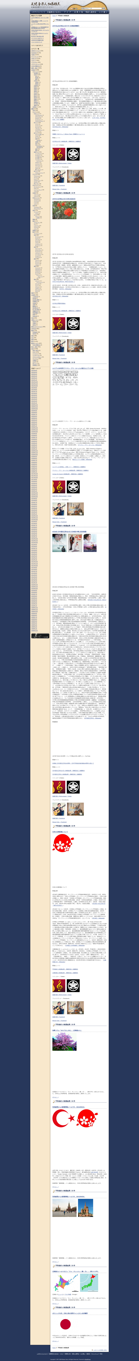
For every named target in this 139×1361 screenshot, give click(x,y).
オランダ (37, 283)
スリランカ (37, 125)
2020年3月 (34, 422)
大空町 (35, 80)
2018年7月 (34, 460)
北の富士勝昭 (36, 299)
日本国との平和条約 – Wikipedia (74, 945)
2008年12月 (34, 630)
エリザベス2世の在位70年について (40, 24)
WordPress (87, 1359)
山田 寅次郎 (94, 1172)
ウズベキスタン (38, 115)
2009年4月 (34, 623)
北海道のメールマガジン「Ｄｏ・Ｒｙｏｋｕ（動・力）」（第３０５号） (75, 1271)
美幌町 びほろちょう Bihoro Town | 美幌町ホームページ (68, 134)
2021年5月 (34, 395)
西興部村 (36, 102)
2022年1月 (34, 380)
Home (54, 15)
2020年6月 (34, 416)
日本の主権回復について (60, 832)
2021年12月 (34, 382)
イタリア (37, 260)
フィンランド (38, 254)
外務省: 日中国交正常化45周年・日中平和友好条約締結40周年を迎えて (73, 763)
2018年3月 (34, 468)
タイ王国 (37, 158)
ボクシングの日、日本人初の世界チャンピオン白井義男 (70, 1313)
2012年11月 (34, 540)
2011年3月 (34, 579)
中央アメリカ (36, 197)
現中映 (34, 333)
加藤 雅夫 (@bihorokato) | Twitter (62, 163)
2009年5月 (34, 621)
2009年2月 (34, 626)
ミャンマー (37, 166)
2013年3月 (34, 533)
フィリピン (37, 159)
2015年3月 (34, 487)
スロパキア (37, 239)
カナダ (35, 214)
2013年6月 (34, 527)
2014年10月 (34, 496)
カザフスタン (38, 116)
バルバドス (36, 194)
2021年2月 (34, 401)
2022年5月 (34, 372)
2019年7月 (34, 437)
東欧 (35, 266)
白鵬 (34, 314)
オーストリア (38, 236)
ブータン (37, 131)
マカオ (36, 136)
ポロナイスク (40, 276)
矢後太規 (35, 316)
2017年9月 (34, 479)
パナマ (35, 203)
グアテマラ (36, 199)
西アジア (36, 171)
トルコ (36, 242)
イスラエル (36, 207)
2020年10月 (34, 408)
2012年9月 (34, 544)
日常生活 (33, 328)
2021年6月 (34, 393)
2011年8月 (34, 569)
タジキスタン (38, 119)
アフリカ (35, 174)
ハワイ (36, 213)
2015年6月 (34, 481)
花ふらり (35, 363)
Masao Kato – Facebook (59, 189)
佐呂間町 (36, 73)
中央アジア (36, 113)
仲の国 (34, 298)
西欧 (35, 279)
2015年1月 (34, 491)
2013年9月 (34, 521)
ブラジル (36, 227)
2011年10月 (34, 565)
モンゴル (37, 137)
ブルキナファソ (37, 180)
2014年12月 (34, 493)
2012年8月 (34, 546)
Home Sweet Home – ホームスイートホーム (40, 30)
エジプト (36, 177)
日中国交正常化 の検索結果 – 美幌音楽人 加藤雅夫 (67, 774)
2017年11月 (34, 475)
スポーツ (33, 60)
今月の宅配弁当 (35, 66)
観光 (32, 341)
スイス (36, 238)
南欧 (35, 258)
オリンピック (35, 56)
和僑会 (34, 230)
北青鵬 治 (35, 301)
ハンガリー (37, 244)
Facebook (34, 53)
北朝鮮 (36, 141)
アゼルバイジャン (39, 172)
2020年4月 (34, 420)
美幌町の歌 (68, 1353)
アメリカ (36, 211)
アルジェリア (37, 175)
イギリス (37, 280)
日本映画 (35, 332)
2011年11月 (34, 563)
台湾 (36, 143)
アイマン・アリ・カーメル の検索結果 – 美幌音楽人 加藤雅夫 (70, 470)
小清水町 (36, 85)
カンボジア (37, 155)
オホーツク (35, 71)
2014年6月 (34, 504)
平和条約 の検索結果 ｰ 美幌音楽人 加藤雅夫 (65, 969)
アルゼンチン (37, 222)
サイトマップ (95, 1353)
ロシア (36, 273)
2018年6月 (34, 462)
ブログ (61, 1353)
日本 (36, 144)
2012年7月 (34, 548)
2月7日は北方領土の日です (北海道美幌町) (65, 26)
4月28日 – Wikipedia (98, 918)
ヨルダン (36, 182)
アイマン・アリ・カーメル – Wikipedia (89, 445)
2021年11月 (34, 384)
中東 (34, 205)
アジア (34, 112)
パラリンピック (35, 64)
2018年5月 (34, 464)
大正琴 (34, 361)
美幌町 (35, 99)
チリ (35, 224)
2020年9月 (34, 410)
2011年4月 (34, 577)
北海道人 (35, 107)
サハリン (38, 275)
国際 (32, 109)
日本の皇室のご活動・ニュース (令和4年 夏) (39, 21)
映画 (32, 330)
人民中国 (38, 140)
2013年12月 (34, 515)
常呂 (36, 76)
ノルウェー (37, 252)
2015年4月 (34, 485)
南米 (34, 221)
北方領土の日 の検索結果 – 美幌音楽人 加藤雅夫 (66, 141)
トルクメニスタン (39, 121)
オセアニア (35, 185)
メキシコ (36, 196)
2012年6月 (34, 550)
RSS (101, 1353)
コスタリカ (36, 200)
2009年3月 (34, 625)
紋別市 (35, 94)
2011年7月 (34, 571)
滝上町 (35, 92)
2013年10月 (34, 519)
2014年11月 (34, 494)
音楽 (32, 348)
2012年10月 (34, 542)
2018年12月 (34, 450)
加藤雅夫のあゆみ (54, 1353)
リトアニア (37, 257)
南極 (34, 219)
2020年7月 (34, 414)
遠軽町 (35, 105)
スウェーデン (38, 250)
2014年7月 (34, 502)
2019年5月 (34, 441)
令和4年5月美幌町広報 (37, 40)
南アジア (36, 122)
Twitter (33, 54)
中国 (36, 138)
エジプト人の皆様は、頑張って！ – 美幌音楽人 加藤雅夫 (69, 467)
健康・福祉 (34, 68)
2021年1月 (34, 403)
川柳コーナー (35, 320)
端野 (36, 79)
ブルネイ (37, 162)
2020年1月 (34, 426)
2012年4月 (34, 554)
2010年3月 (34, 602)
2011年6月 (34, 573)
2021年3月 (34, 399)
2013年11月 (34, 517)
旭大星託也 (35, 307)
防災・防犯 (34, 347)
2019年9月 (34, 433)
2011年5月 (34, 575)
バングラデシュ (38, 130)
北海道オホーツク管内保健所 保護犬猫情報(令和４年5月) (39, 27)
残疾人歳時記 (75, 1353)
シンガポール (38, 156)
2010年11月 (34, 586)
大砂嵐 (34, 303)
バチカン (37, 264)
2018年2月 (34, 470)
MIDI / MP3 (35, 350)
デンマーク (37, 251)
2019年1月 (34, 449)
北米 (34, 210)
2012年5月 (34, 552)
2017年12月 (34, 473)
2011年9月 (34, 567)
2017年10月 (34, 477)
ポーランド (37, 245)
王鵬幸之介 (35, 311)
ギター (34, 352)
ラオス (36, 168)
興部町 (35, 100)
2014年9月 (34, 498)
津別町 (35, 88)
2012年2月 (34, 558)
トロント (37, 216)
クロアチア (37, 269)
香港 (36, 150)
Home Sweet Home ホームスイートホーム (39, 34)
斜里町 (35, 86)
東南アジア (36, 152)
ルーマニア (37, 272)
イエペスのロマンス (36, 42)
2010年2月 (34, 603)
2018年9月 (34, 456)
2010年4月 (34, 600)
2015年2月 (34, 489)
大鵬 (34, 304)
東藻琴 (36, 83)
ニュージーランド (38, 189)
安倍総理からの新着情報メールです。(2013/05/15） (68, 1107)
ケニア (35, 179)
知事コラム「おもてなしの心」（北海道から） (67, 1030)
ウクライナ (37, 267)
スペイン (37, 263)
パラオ (35, 191)
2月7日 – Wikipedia (65, 289)
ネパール (37, 127)
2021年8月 (34, 389)
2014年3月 (34, 510)
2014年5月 (34, 506)
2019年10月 (34, 431)
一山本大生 (35, 296)
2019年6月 (34, 439)
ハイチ (35, 202)
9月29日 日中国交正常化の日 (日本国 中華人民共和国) (69, 531)
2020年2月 (34, 424)
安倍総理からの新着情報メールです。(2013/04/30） (68, 1196)
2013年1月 (34, 537)
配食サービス (35, 343)
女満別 (36, 82)
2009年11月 (34, 609)
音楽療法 (35, 365)
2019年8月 (34, 435)
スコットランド (40, 282)
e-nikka (38, 217)
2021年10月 (34, 385)
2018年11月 (34, 452)
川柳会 (34, 323)
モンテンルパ (39, 160)
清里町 (35, 89)
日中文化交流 (39, 146)
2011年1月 (34, 582)
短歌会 (34, 324)
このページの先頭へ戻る (100, 1350)
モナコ (36, 291)
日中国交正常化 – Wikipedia (93, 718)
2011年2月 (34, 581)
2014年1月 (34, 514)
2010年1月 (34, 605)
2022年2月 (34, 378)
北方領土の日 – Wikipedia (60, 127)
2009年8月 (34, 615)
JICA (34, 110)
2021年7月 (34, 391)
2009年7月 (34, 617)
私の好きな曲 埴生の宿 (37, 36)
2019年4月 (34, 443)
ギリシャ (37, 261)
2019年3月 (34, 445)
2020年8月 (34, 412)
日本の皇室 (39, 147)
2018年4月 (34, 466)
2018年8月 (34, 458)
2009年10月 (34, 611)
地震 (32, 293)
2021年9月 (34, 387)
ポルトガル (37, 289)
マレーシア (37, 165)
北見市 (35, 74)
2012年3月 (34, 556)
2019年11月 (34, 429)
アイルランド (37, 233)
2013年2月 (34, 535)
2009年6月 (34, 619)
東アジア (36, 133)
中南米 (34, 193)
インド (36, 124)
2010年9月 (34, 590)
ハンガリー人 (36, 355)
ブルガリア (37, 270)
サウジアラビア (37, 208)
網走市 (35, 96)
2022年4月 (34, 374)
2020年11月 (34, 406)
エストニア (37, 248)
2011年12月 (34, 561)
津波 (32, 335)
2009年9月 (34, 613)
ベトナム (37, 163)
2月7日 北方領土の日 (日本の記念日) (63, 199)
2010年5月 (34, 598)
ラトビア (37, 255)
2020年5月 (34, 418)
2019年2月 (34, 447)
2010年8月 (34, 592)
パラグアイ (36, 225)
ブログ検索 (68, 1294)
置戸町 (35, 97)
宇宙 (32, 318)
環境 (32, 339)
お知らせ (33, 58)
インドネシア (38, 153)
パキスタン (37, 128)
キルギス (37, 118)
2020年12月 (34, 405)
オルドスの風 (38, 134)
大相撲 (33, 295)
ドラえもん (34, 62)
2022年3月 (34, 376)
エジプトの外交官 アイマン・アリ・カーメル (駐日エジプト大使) (73, 368)
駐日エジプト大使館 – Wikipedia (82, 459)
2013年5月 (34, 529)
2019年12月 (34, 428)
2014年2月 (34, 512)
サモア (35, 188)
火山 (32, 337)
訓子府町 (36, 103)
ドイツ (36, 285)
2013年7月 (34, 525)
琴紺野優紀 (35, 312)
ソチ (37, 277)
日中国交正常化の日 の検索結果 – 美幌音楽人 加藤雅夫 (68, 770)
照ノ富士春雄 (36, 309)
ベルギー (37, 288)
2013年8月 (34, 523)
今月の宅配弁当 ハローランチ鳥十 (39, 18)
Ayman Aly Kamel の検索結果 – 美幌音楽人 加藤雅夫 (67, 474)
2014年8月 (34, 500)
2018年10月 (34, 454)
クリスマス (35, 353)
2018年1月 (34, 472)
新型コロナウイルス (36, 326)
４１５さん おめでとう (37, 38)
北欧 (35, 247)
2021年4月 (34, 397)
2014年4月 (34, 508)
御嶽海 (34, 306)
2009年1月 (34, 628)
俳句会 (34, 321)
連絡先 (88, 1353)
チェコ (36, 241)
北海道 (33, 70)
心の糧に (82, 1353)
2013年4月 (34, 531)
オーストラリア (37, 186)
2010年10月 (34, 588)
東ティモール (38, 169)
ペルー (35, 228)
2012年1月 (34, 559)
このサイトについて (42, 1353)
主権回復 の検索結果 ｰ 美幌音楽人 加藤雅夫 (65, 973)
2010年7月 (34, 594)
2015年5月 (34, 483)
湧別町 (35, 91)
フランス (37, 286)
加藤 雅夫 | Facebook (58, 185)
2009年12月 (34, 607)
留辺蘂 (36, 77)
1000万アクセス (35, 50)
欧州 (34, 232)
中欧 (35, 235)
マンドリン (35, 358)
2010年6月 (34, 596)
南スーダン (36, 183)
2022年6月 (34, 370)
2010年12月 (34, 584)
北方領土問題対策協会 (58, 303)
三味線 (34, 360)
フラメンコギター (37, 357)
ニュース (60, 1294)
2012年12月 (34, 538)
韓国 (36, 149)
